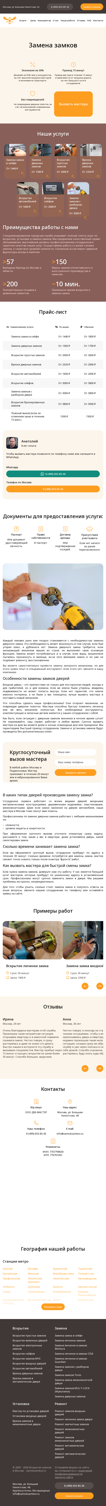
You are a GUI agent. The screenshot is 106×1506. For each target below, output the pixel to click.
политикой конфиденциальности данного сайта (73, 1474)
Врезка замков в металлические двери (26, 1380)
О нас (56, 20)
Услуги (23, 20)
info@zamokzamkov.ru (26, 1493)
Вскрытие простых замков (29, 1335)
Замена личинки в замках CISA (74, 1353)
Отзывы (81, 20)
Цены (33, 20)
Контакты (98, 20)
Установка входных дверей (29, 1416)
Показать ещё (53, 1306)
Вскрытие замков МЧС (27, 1358)
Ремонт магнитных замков (72, 1424)
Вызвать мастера (73, 104)
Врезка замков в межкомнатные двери (27, 1422)
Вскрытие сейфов (24, 1353)
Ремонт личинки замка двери (73, 1419)
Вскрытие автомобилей (27, 1368)
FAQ (89, 20)
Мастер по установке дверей (31, 1411)
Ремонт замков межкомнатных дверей (69, 1439)
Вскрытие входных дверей (29, 1363)
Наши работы (68, 20)
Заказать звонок (91, 6)
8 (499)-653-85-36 (60, 6)
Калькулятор (44, 20)
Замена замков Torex (68, 1375)
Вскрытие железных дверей (30, 1340)
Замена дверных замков (70, 1396)
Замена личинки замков (70, 1340)
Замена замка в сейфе (69, 1335)
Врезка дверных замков (28, 1373)
